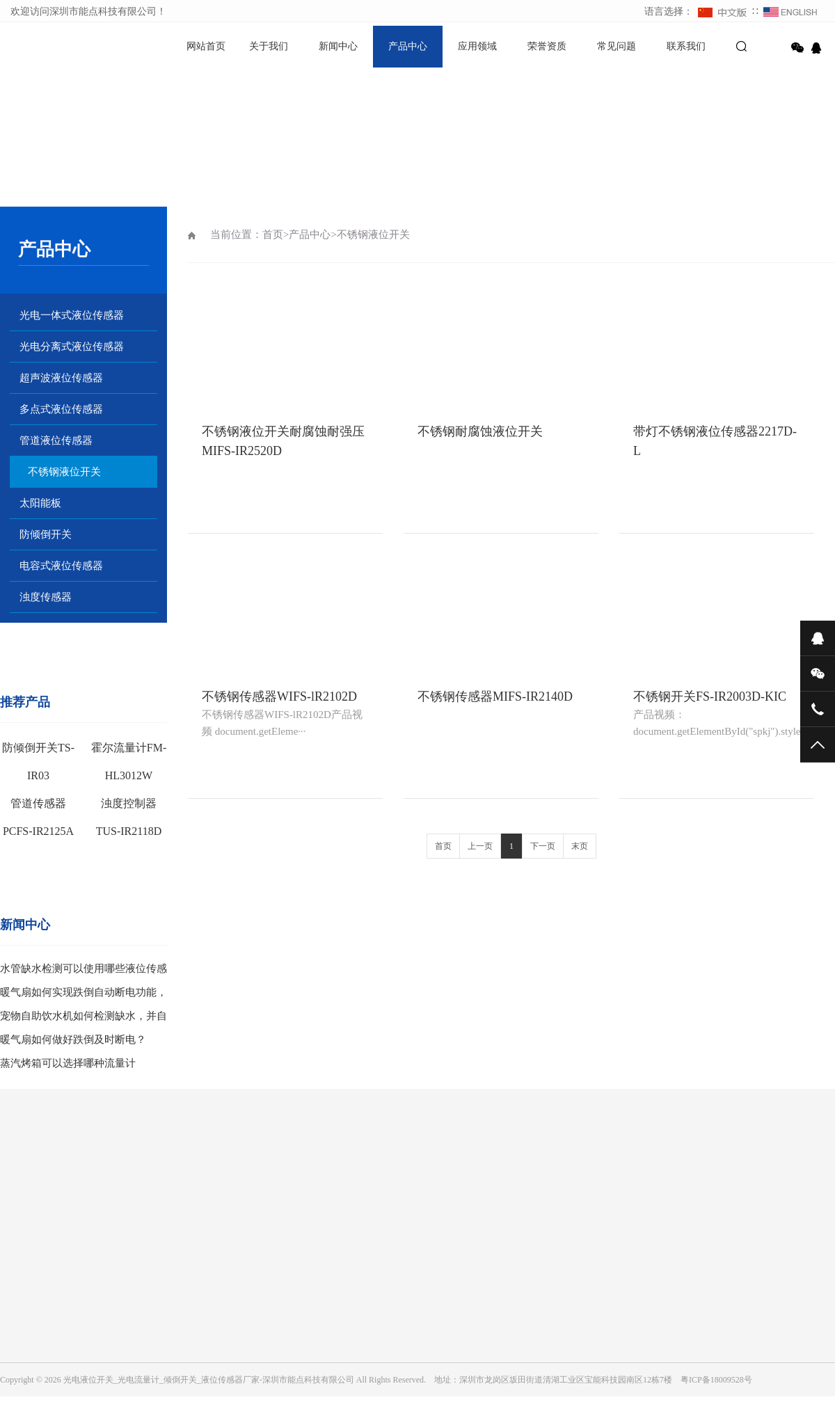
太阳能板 (40, 503)
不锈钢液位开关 (64, 471)
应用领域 (477, 46)
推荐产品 (25, 702)
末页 (579, 846)
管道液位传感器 (56, 440)
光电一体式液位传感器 (71, 315)
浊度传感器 (45, 597)
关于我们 (268, 46)
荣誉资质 (546, 46)
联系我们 (686, 46)
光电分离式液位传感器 (71, 346)
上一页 (480, 846)
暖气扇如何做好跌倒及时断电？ (73, 1039)
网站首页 (205, 46)
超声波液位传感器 (61, 377)
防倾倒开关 (45, 534)
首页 (272, 234)
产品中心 (407, 46)
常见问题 (616, 46)
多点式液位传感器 (61, 409)
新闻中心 (338, 46)
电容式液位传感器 (61, 565)
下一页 (542, 846)
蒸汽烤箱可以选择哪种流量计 (68, 1063)
